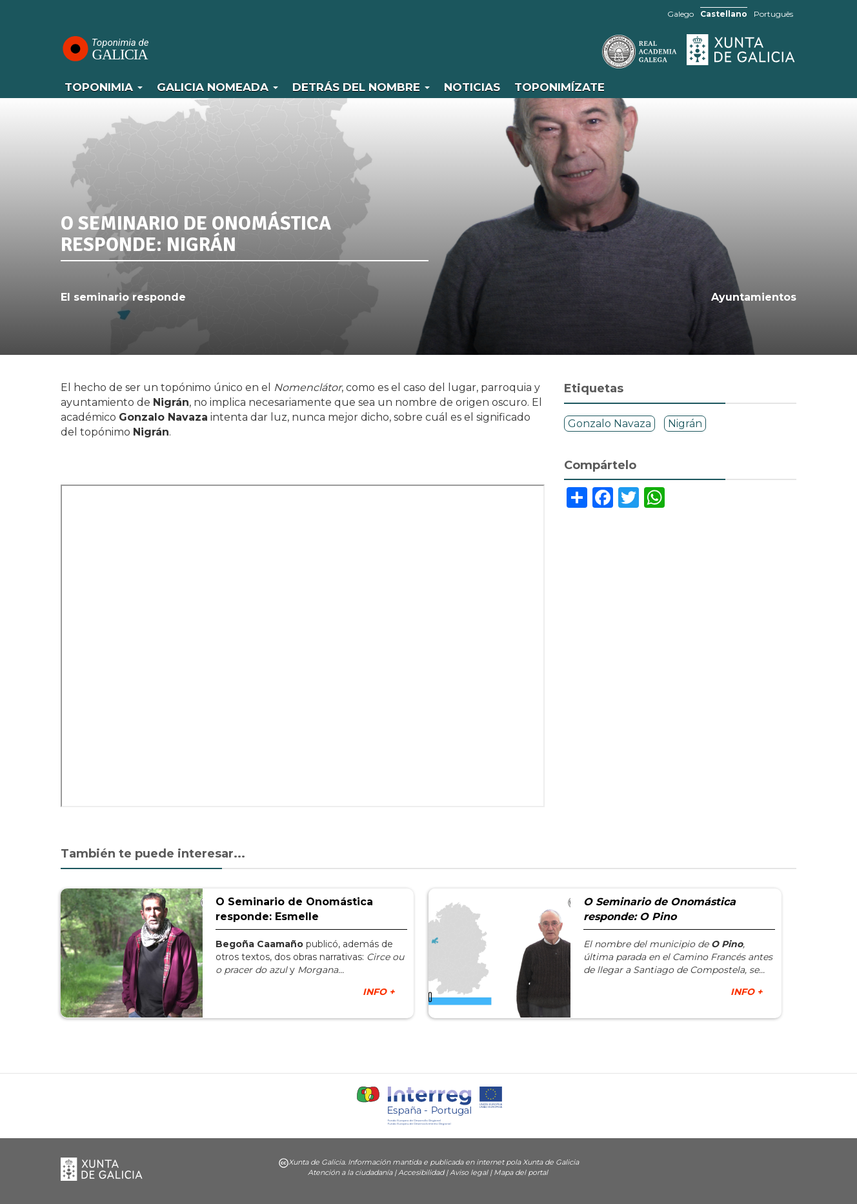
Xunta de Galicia (741, 49)
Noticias (472, 87)
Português (773, 14)
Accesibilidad (421, 1172)
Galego (680, 14)
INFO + (378, 992)
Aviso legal (469, 1172)
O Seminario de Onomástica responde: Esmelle (294, 909)
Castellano (723, 14)
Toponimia (104, 87)
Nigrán (685, 423)
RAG (599, 51)
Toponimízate (559, 87)
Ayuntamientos (753, 297)
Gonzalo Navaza (609, 423)
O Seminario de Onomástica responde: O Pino (659, 909)
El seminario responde (123, 297)
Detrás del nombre (361, 87)
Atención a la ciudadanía (350, 1172)
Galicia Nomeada (217, 87)
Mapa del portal (521, 1172)
